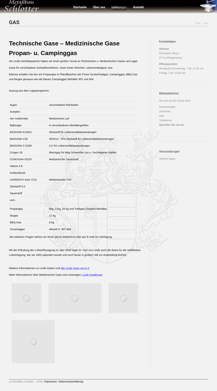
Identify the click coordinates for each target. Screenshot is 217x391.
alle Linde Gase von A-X (75, 268)
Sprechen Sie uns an (171, 124)
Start (197, 23)
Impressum (50, 381)
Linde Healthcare (92, 274)
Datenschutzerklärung (70, 381)
